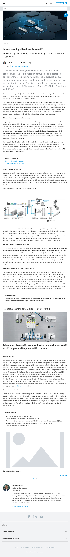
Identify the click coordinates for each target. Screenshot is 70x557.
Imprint (16, 547)
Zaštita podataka (25, 547)
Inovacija (6, 44)
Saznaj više (63, 475)
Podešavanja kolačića (50, 547)
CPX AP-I (19, 386)
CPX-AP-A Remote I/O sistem (14, 163)
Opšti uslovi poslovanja (37, 547)
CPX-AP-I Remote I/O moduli (14, 161)
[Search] (35, 8)
